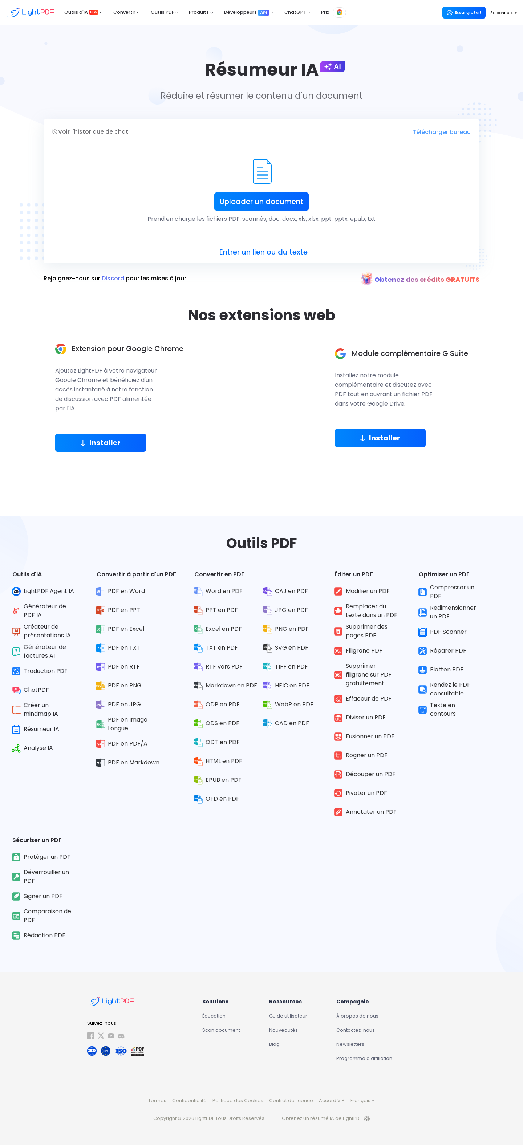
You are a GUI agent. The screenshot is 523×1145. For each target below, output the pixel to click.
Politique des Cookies (237, 1100)
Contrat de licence (291, 1100)
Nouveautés (283, 1030)
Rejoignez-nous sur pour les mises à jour (115, 279)
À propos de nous (357, 1016)
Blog (274, 1044)
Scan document (221, 1030)
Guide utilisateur (288, 1016)
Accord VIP (332, 1100)
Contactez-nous (355, 1030)
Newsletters (350, 1044)
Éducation (214, 1016)
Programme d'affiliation (364, 1058)
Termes (157, 1100)
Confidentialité (189, 1100)
